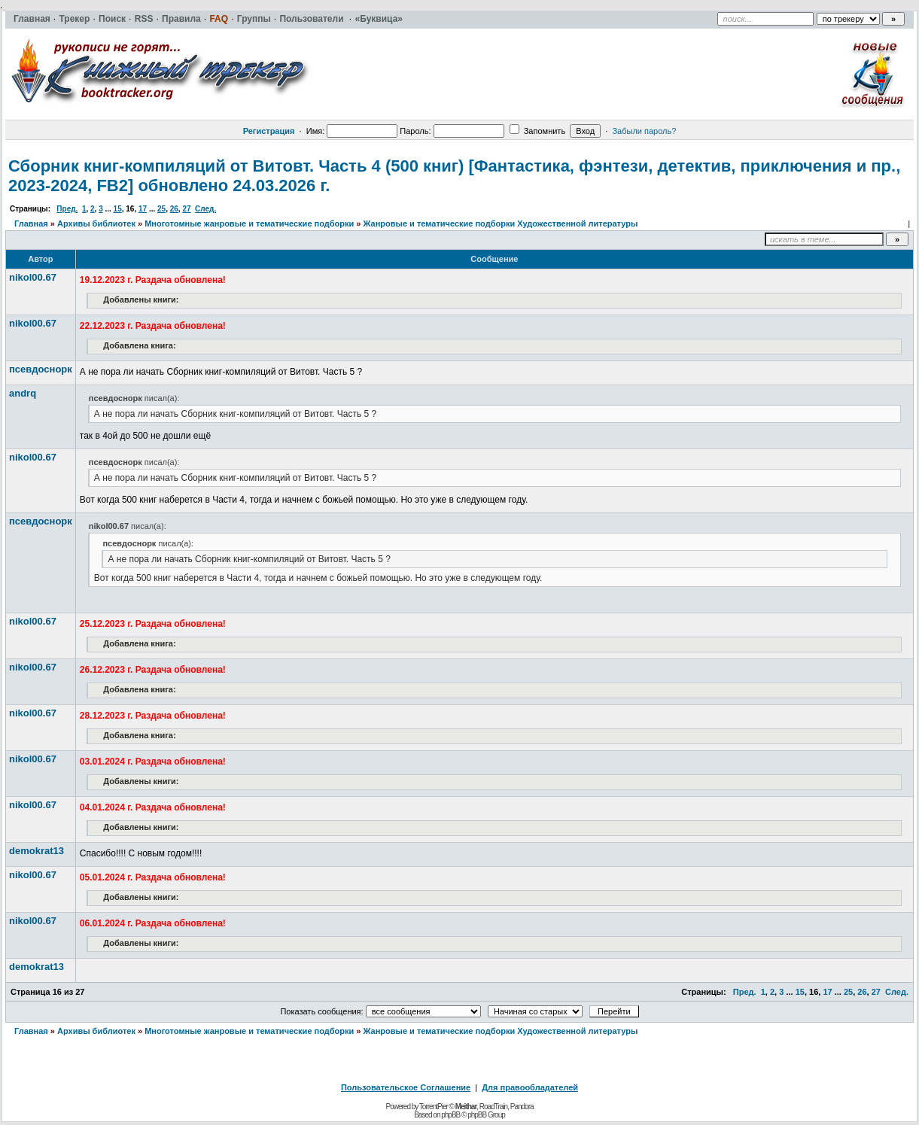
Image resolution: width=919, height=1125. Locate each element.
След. (205, 209)
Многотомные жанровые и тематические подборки (249, 223)
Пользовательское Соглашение (405, 1087)
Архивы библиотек (96, 223)
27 (186, 209)
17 (142, 209)
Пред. (67, 209)
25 (161, 209)
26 (174, 209)
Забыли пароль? (644, 130)
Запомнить (537, 130)
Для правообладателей (530, 1087)
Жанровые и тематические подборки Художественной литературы (501, 223)
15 (118, 209)
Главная (31, 223)
